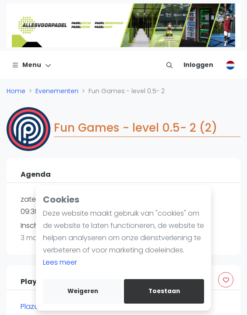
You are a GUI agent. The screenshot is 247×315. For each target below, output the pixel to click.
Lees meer (60, 262)
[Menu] (32, 65)
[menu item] (169, 65)
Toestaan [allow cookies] (164, 291)
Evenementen (56, 91)
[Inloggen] (198, 65)
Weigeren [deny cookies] (82, 291)
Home (16, 91)
